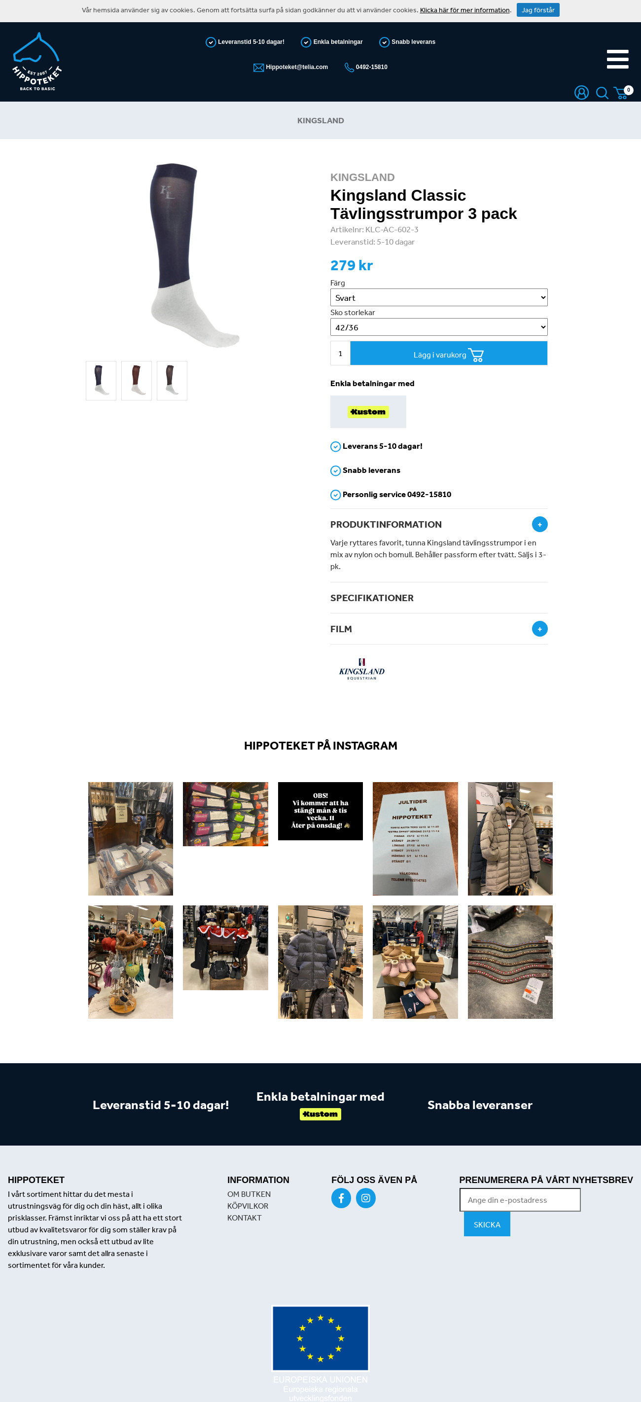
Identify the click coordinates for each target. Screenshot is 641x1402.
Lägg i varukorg (449, 355)
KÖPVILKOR (247, 1206)
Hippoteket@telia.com (296, 67)
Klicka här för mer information (465, 9)
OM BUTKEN (249, 1194)
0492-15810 (371, 67)
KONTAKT (244, 1217)
